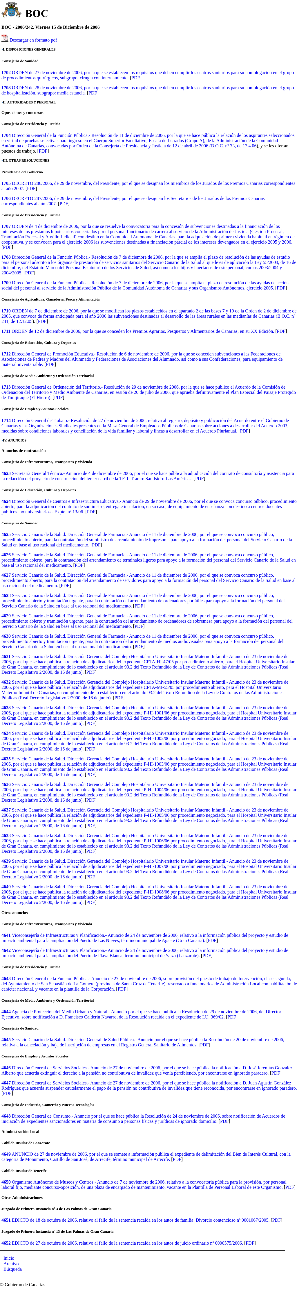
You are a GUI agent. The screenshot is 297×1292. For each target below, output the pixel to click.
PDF (135, 77)
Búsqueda (12, 1269)
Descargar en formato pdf (33, 39)
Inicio (8, 1258)
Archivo (11, 1263)
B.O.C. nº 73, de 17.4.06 (233, 145)
